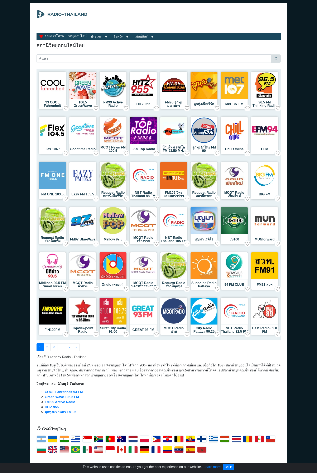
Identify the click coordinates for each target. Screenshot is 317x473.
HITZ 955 (52, 407)
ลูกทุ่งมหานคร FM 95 (60, 412)
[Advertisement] (197, 20)
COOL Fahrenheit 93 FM (64, 392)
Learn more (212, 467)
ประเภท (96, 36)
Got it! (228, 467)
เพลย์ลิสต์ (141, 36)
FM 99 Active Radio (60, 402)
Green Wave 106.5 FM (62, 397)
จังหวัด (118, 36)
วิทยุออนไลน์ (77, 36)
